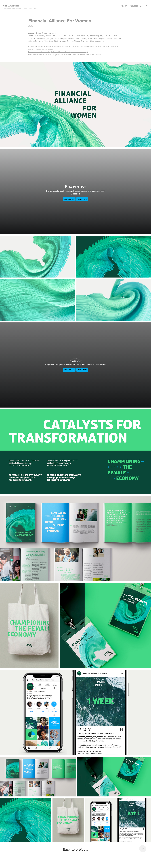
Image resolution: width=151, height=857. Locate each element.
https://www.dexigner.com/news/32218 (40, 49)
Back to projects (75, 849)
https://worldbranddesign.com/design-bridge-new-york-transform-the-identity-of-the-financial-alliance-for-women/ (64, 55)
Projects (134, 6)
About (124, 6)
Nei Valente (11, 5)
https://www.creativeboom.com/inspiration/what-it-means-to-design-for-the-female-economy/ (58, 52)
